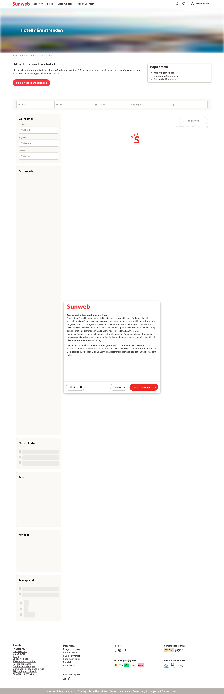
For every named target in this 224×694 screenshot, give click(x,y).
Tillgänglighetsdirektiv (25, 671)
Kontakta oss (20, 651)
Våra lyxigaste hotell (164, 72)
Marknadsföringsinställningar (29, 668)
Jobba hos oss (20, 658)
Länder (22, 125)
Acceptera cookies (145, 387)
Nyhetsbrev (19, 648)
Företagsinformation (24, 661)
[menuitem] (21, 4)
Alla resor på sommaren (166, 76)
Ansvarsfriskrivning (23, 673)
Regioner (23, 138)
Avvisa (120, 387)
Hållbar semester (22, 664)
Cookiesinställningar (24, 666)
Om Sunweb (19, 653)
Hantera (76, 387)
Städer (22, 151)
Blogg (16, 656)
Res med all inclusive (164, 79)
